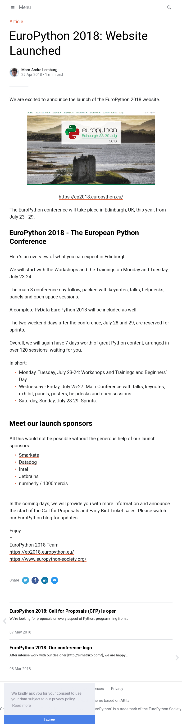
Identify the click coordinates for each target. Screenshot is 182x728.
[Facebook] (35, 580)
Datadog (28, 462)
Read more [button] (21, 705)
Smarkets (29, 455)
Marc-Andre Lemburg (39, 70)
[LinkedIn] (44, 580)
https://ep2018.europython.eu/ (91, 197)
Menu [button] (20, 7)
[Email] (54, 580)
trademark (128, 709)
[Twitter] (25, 580)
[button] (168, 7)
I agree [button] (49, 719)
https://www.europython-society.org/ (47, 559)
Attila (124, 700)
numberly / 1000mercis (43, 483)
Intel (23, 469)
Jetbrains (29, 476)
